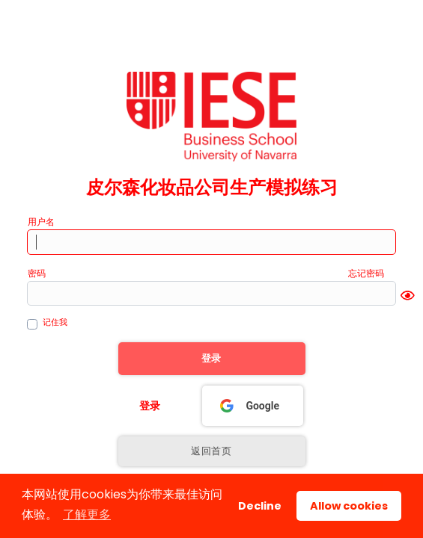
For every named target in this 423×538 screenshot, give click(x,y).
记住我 (55, 322)
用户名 (41, 221)
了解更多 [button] (87, 514)
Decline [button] (260, 505)
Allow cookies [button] (349, 505)
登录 (149, 405)
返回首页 (211, 451)
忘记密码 (366, 273)
